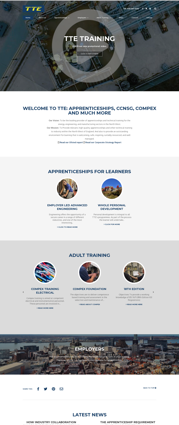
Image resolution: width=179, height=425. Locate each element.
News (121, 18)
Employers (82, 18)
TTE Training (89, 38)
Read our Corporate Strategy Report (103, 142)
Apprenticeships (60, 18)
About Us (42, 18)
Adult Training (102, 18)
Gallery (149, 18)
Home (28, 18)
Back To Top (149, 388)
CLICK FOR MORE (112, 224)
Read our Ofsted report (71, 142)
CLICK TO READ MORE (67, 227)
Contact (135, 18)
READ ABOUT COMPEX (89, 304)
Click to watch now (89, 54)
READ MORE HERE (45, 308)
